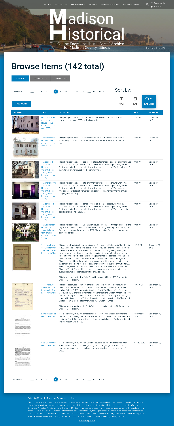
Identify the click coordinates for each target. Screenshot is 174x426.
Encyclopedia (78, 4)
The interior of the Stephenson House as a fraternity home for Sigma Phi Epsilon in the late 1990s (48, 191)
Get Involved (61, 4)
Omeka (74, 398)
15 (94, 91)
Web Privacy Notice (87, 420)
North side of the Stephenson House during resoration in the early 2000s (48, 122)
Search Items (60, 78)
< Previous (17, 91)
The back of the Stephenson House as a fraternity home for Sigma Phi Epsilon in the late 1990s (48, 170)
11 (71, 91)
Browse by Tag (40, 78)
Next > (101, 91)
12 (77, 91)
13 (83, 91)
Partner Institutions (110, 4)
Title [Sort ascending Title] (122, 100)
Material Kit (41, 398)
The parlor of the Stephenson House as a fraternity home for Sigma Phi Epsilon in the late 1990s (48, 212)
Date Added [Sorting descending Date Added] (149, 100)
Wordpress (61, 398)
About (47, 4)
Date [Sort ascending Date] (135, 100)
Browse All (20, 78)
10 (66, 91)
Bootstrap (51, 398)
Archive (93, 4)
